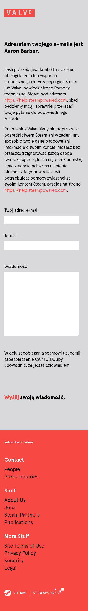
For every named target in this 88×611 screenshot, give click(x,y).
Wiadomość (15, 266)
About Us (15, 500)
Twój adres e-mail (21, 210)
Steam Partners (22, 515)
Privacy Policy (20, 553)
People (12, 469)
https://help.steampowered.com (35, 100)
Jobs (10, 507)
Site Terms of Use (24, 546)
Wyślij (11, 397)
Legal (10, 568)
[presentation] (37, 381)
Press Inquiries (21, 477)
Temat (10, 236)
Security (14, 560)
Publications (18, 522)
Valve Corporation (18, 442)
